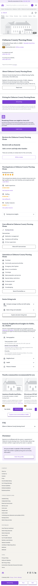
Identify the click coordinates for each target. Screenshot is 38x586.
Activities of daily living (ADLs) (9, 545)
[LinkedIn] (35, 572)
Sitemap (20, 577)
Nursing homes (5, 517)
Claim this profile (19, 456)
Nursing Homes (9, 229)
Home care (4, 508)
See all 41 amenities (19, 291)
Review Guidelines (6, 485)
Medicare (4, 547)
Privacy (11, 577)
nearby (30, 16)
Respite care (5, 510)
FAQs (34, 16)
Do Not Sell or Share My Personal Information (12, 565)
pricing (11, 16)
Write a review (19, 157)
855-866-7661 (26, 1)
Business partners (6, 490)
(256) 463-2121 (6, 54)
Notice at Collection (6, 560)
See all (4, 13)
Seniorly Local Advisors (7, 540)
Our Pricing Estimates (7, 483)
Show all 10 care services (19, 246)
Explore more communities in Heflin (19, 414)
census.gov (5, 330)
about (7, 16)
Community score (10, 47)
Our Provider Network (7, 537)
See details (7, 409)
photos (2, 16)
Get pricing (19, 101)
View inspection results (7, 190)
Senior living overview (7, 520)
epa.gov (12, 330)
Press (3, 478)
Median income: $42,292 (11, 345)
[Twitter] (33, 572)
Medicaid (4, 549)
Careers (3, 476)
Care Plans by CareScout (7, 528)
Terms (3, 567)
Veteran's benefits (6, 542)
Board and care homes (7, 503)
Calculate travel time (29, 43)
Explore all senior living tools (19, 315)
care (20, 16)
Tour (23, 582)
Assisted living (5, 498)
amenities (25, 16)
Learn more (19, 129)
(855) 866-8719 (6, 59)
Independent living (6, 501)
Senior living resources (7, 530)
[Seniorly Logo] (2, 5)
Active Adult (4, 512)
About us (4, 471)
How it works (5, 535)
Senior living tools (6, 533)
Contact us (4, 473)
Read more (19, 87)
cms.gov (15, 64)
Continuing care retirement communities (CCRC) (13, 515)
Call (32, 582)
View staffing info (6, 199)
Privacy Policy (5, 558)
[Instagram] (30, 572)
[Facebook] (28, 572)
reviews (16, 16)
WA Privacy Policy (6, 562)
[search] (32, 5)
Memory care (5, 505)
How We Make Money (7, 480)
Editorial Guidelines (6, 488)
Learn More (6, 181)
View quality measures (7, 207)
